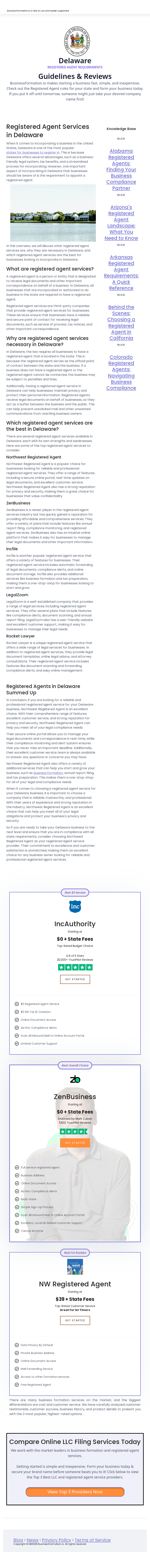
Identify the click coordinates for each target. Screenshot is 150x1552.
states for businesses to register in (32, 152)
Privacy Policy (56, 1540)
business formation (48, 773)
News (32, 1540)
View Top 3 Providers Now (75, 1492)
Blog (18, 1540)
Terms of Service (93, 1540)
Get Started (75, 979)
